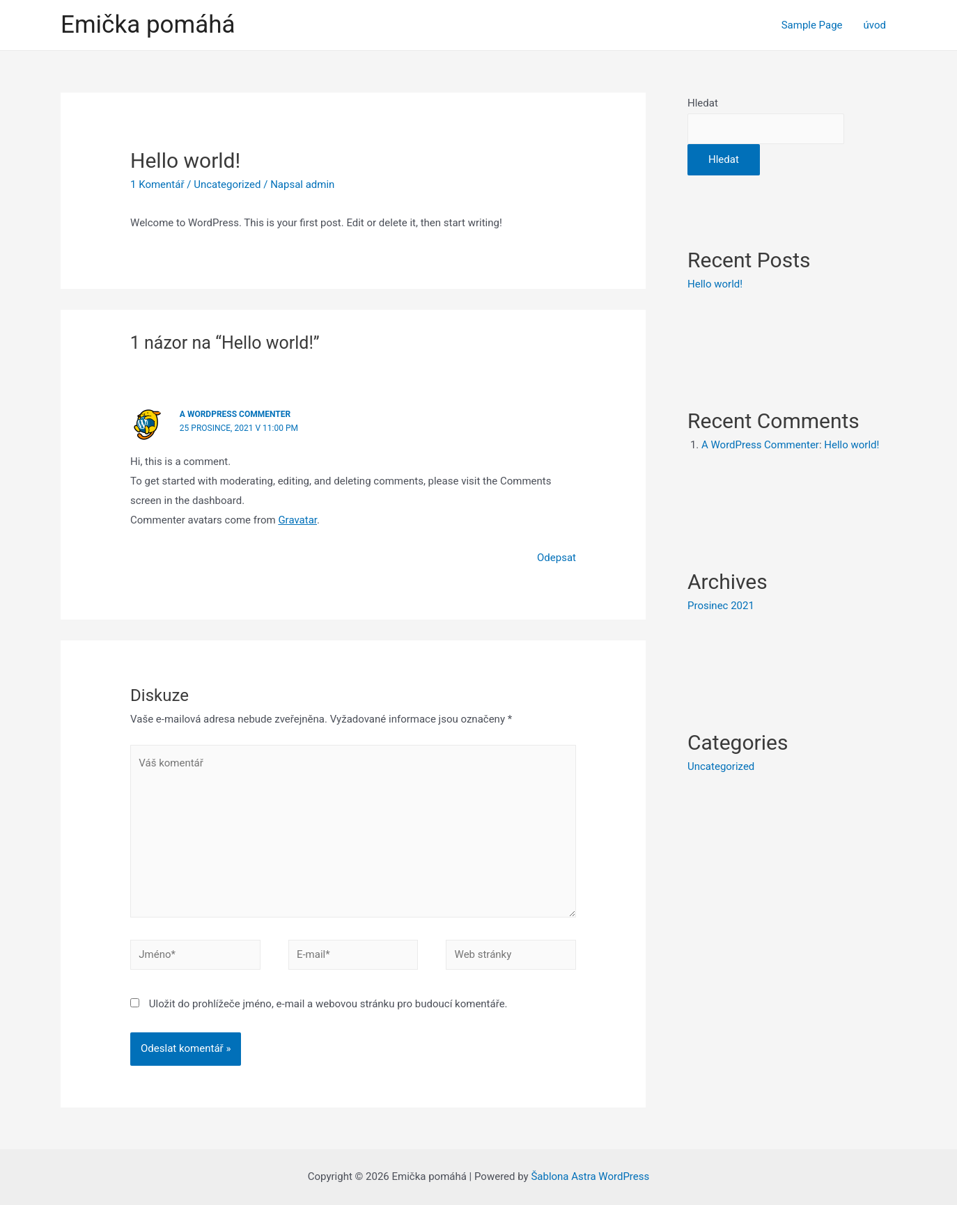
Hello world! (714, 284)
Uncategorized (227, 184)
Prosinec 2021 (720, 605)
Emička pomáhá (148, 24)
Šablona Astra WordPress (590, 1176)
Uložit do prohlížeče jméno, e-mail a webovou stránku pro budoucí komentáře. (328, 1004)
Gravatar (297, 520)
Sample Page (812, 25)
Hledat (702, 103)
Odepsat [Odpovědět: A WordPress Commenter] (556, 557)
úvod (875, 25)
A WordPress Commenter (235, 414)
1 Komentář (157, 184)
